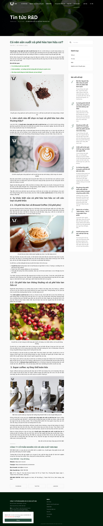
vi (90, 3)
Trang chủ (13, 21)
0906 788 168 (24, 470)
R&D (72, 62)
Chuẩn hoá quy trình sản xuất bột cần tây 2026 (82, 233)
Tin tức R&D (77, 3)
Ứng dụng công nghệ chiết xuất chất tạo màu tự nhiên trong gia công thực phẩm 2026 (83, 190)
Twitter (37, 486)
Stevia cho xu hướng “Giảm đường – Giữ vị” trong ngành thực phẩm (83, 212)
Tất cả (72, 55)
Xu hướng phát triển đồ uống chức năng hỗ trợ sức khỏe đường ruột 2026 (83, 105)
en (92, 3)
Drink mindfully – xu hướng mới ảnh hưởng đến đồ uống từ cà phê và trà (30, 69)
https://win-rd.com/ (20, 461)
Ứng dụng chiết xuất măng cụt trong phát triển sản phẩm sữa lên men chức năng (83, 128)
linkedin (55, 486)
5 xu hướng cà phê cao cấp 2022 (20, 66)
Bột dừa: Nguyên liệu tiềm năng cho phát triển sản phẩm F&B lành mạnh (82, 83)
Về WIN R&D (24, 3)
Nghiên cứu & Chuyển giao (37, 3)
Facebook (18, 486)
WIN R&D (71, 499)
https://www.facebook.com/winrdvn (25, 464)
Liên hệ (85, 3)
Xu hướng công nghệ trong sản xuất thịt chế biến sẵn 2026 (83, 169)
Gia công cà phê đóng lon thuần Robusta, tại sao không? (26, 72)
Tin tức (73, 58)
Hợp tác (69, 3)
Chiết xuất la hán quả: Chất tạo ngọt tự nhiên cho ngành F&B (83, 149)
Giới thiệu (49, 501)
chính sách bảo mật (9, 516)
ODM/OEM (48, 3)
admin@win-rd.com (23, 467)
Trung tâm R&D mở (60, 3)
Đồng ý (18, 520)
